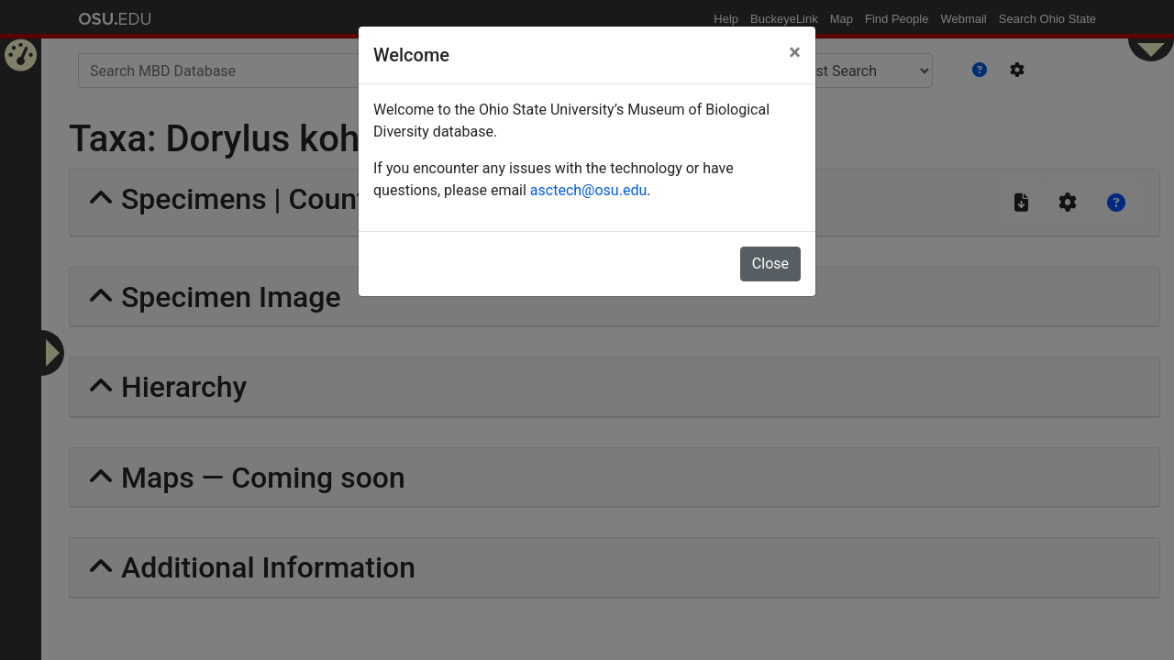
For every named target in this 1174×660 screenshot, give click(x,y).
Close (770, 263)
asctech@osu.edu (588, 190)
